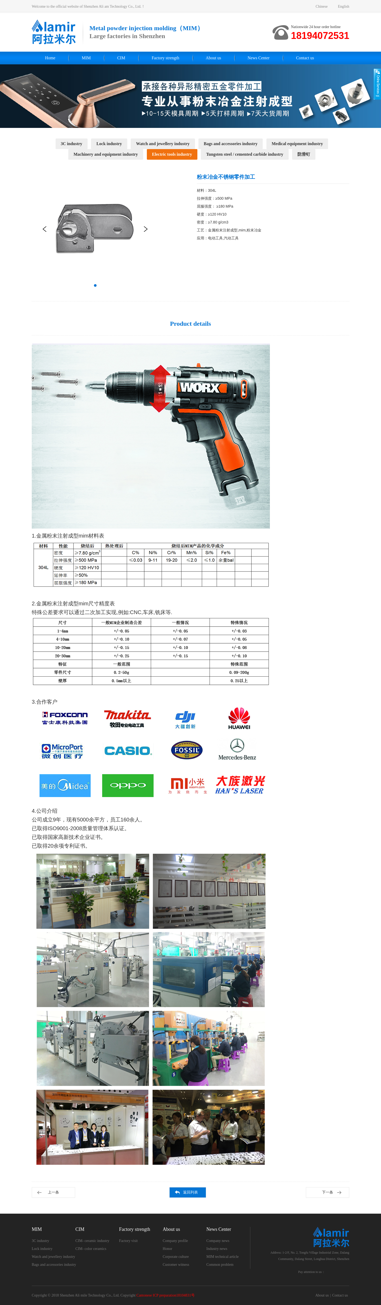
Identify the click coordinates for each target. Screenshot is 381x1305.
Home (50, 58)
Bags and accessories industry (230, 143)
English (343, 6)
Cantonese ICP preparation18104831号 (166, 1295)
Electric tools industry (172, 154)
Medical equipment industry (297, 143)
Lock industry (109, 143)
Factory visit (128, 1241)
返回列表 (190, 1192)
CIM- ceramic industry (92, 1241)
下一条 (327, 1192)
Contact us (305, 58)
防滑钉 (303, 154)
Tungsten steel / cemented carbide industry (244, 154)
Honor (167, 1249)
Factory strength (165, 58)
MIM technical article (222, 1257)
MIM (86, 58)
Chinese (322, 6)
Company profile (175, 1241)
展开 (377, 84)
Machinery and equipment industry (106, 154)
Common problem (219, 1265)
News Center (259, 58)
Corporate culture (176, 1257)
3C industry (71, 143)
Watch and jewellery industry (162, 143)
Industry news (216, 1249)
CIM (121, 58)
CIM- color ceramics (90, 1249)
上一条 (53, 1192)
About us (213, 58)
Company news (217, 1241)
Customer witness (176, 1265)
